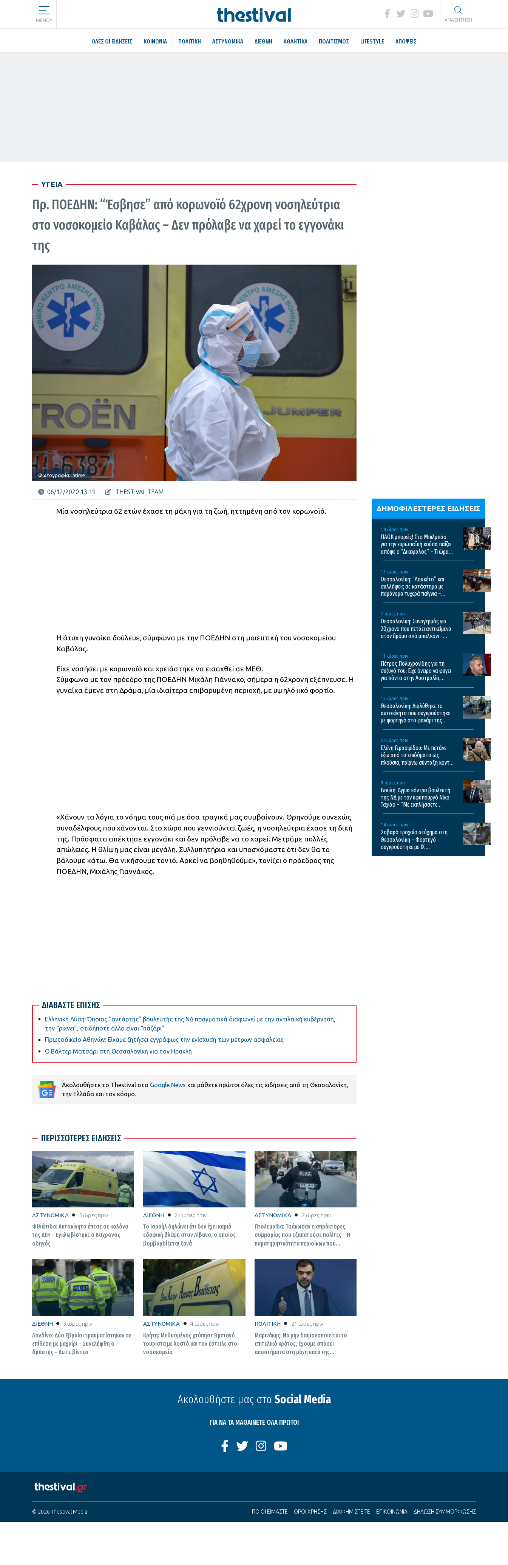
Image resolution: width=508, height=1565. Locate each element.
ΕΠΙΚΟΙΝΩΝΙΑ (392, 1512)
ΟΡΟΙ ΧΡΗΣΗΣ (310, 1512)
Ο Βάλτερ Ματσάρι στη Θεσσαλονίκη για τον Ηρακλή (118, 1051)
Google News (168, 1085)
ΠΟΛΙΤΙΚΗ (268, 1323)
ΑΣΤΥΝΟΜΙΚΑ (50, 1215)
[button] (44, 11)
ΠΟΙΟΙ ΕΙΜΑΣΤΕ (270, 1512)
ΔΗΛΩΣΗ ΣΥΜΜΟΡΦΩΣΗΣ (445, 1512)
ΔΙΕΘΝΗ (153, 1215)
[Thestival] (254, 14)
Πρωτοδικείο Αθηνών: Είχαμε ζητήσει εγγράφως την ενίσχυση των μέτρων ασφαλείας (164, 1039)
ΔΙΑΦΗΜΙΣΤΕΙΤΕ (351, 1512)
